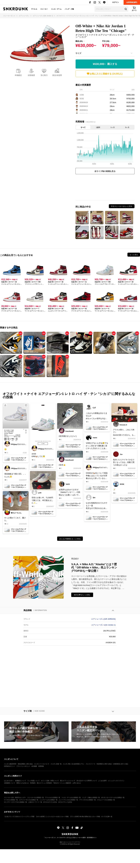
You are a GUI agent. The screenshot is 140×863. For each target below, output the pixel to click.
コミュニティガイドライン (116, 780)
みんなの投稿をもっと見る (70, 539)
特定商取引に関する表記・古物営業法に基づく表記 (112, 764)
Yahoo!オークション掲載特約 (62, 783)
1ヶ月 (113, 127)
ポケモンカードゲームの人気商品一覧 (112, 797)
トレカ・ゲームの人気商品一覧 (71, 797)
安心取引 (44, 75)
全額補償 (31, 75)
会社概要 (34, 766)
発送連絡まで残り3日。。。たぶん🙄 (15, 475)
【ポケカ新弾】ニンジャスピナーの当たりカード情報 (52, 816)
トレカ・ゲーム (56, 9)
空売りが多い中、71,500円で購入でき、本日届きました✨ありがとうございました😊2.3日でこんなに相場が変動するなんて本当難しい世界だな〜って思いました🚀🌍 (43, 500)
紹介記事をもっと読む (82, 595)
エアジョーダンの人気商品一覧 (28, 800)
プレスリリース (90, 764)
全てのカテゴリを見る (50, 802)
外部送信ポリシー (9, 766)
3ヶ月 (127, 127)
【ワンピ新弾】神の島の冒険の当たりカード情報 (85, 816)
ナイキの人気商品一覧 (11, 800)
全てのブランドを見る (65, 802)
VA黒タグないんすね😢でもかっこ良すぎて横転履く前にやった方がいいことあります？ (97, 446)
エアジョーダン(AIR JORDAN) (103, 619)
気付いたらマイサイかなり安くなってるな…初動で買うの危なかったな (123, 462)
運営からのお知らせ (22, 783)
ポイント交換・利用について (50, 780)
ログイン (115, 2)
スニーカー (44, 9)
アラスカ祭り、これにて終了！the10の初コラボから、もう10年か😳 (124, 432)
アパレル (34, 9)
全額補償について (9, 783)
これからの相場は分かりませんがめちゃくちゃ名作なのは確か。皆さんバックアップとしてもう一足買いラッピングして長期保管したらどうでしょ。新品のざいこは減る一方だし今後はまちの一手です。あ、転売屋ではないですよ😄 (96, 416)
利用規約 (33, 783)
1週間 (98, 127)
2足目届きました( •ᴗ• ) (68, 436)
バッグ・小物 (69, 9)
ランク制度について (33, 780)
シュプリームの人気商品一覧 (48, 800)
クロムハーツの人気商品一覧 (106, 800)
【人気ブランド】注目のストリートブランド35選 (19, 816)
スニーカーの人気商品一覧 (35, 797)
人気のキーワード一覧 (35, 802)
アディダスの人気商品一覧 (87, 800)
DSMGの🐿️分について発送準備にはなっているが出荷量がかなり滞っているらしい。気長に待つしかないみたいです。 (97, 476)
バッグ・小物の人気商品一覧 (91, 797)
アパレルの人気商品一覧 (52, 797)
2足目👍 (62, 465)
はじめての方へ (9, 780)
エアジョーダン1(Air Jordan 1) (103, 625)
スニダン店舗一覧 (56, 764)
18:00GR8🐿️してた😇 (38, 455)
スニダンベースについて (41, 764)
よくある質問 (102, 780)
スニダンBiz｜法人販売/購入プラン (73, 764)
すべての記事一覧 (106, 816)
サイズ (78, 53)
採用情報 (41, 766)
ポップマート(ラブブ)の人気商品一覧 (15, 802)
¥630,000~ (105, 64)
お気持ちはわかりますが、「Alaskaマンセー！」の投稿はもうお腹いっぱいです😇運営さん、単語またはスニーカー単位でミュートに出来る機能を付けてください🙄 (70, 492)
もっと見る (134, 255)
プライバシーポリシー (23, 766)
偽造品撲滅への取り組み (25, 764)
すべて (83, 127)
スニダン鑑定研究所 (10, 764)
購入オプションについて (67, 780)
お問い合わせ (77, 783)
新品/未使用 (57, 75)
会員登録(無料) (131, 2)
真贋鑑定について (20, 780)
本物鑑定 (18, 75)
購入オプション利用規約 (44, 783)
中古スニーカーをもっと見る (121, 206)
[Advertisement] (105, 188)
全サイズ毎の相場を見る (105, 171)
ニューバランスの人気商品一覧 (68, 800)
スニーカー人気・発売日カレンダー (15, 797)
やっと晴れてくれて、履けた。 (15, 519)
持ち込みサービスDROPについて (87, 780)
